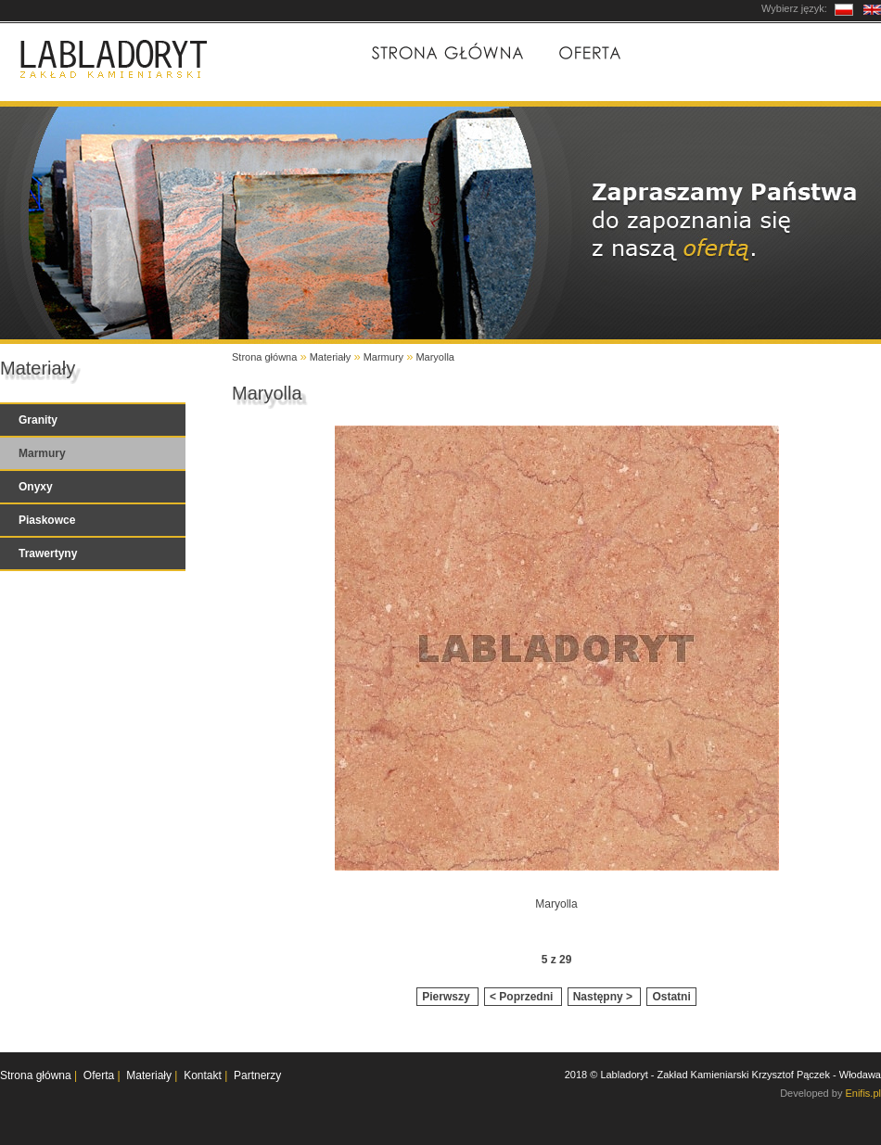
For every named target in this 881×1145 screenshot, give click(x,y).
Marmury (383, 357)
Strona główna (446, 52)
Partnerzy (257, 1075)
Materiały (702, 52)
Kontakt (825, 52)
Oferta (588, 52)
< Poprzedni (523, 996)
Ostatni (671, 996)
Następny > (604, 996)
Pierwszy (447, 996)
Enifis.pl (863, 1093)
